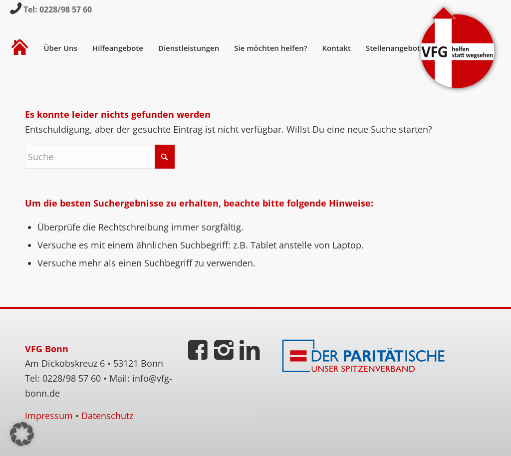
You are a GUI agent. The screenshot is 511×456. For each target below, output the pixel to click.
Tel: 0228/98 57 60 (57, 9)
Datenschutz (107, 416)
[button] (22, 434)
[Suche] (100, 157)
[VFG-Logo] (457, 48)
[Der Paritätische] (365, 356)
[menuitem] (19, 48)
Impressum (49, 416)
